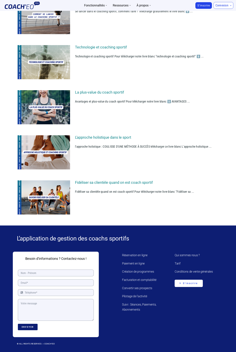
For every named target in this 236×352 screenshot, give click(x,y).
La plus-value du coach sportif (99, 92)
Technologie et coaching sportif (101, 47)
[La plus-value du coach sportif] (44, 107)
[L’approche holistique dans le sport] (44, 152)
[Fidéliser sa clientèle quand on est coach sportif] (44, 197)
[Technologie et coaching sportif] (44, 62)
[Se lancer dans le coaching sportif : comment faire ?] (44, 17)
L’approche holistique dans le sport (103, 137)
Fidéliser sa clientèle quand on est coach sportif (114, 182)
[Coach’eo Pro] (22, 2)
